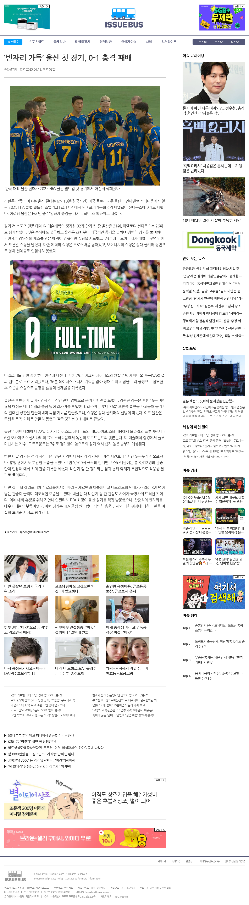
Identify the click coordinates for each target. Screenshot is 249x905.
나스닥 (235, 42)
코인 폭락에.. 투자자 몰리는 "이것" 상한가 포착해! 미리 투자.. (44, 715)
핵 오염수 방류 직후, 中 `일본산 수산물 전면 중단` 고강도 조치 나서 (213, 328)
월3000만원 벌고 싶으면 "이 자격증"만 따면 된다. (41, 754)
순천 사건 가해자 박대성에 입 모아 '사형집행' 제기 (213, 313)
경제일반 (106, 42)
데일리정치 (82, 42)
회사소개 (161, 861)
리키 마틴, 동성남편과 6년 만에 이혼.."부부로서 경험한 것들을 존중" (213, 284)
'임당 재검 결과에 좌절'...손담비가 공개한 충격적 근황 (212, 276)
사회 (149, 42)
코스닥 (219, 42)
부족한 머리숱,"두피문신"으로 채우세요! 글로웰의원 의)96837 (126, 700)
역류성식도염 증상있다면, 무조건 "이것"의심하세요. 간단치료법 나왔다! (56, 748)
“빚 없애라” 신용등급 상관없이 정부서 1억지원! (39, 766)
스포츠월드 (36, 42)
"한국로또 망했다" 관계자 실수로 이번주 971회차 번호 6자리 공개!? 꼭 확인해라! (214, 446)
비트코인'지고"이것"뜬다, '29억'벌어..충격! (36, 710)
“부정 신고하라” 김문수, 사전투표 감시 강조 (212, 306)
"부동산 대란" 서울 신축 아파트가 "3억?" (206, 456)
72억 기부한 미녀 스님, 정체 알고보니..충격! (36, 695)
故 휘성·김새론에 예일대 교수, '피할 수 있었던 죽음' (213, 336)
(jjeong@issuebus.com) (35, 532)
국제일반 (60, 42)
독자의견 (176, 861)
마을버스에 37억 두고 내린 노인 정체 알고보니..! (39, 705)
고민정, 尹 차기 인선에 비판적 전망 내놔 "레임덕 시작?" (213, 299)
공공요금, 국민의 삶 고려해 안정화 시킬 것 (211, 269)
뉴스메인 (13, 42)
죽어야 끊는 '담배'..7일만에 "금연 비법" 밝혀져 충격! (123, 715)
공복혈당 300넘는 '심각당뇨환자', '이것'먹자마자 (41, 760)
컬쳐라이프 (169, 42)
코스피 (203, 42)
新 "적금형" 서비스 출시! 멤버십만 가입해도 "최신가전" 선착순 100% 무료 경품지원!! (214, 451)
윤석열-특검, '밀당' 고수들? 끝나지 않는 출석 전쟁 (213, 291)
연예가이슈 (128, 42)
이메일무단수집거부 (210, 861)
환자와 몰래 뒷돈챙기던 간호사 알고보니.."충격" (120, 695)
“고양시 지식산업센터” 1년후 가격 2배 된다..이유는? (122, 710)
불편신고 (190, 861)
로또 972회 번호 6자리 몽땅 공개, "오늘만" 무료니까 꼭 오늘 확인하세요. (44, 700)
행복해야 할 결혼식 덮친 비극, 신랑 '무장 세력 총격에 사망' (213, 321)
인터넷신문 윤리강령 (235, 861)
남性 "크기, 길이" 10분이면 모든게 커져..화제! (119, 705)
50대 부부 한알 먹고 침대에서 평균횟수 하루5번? (41, 735)
